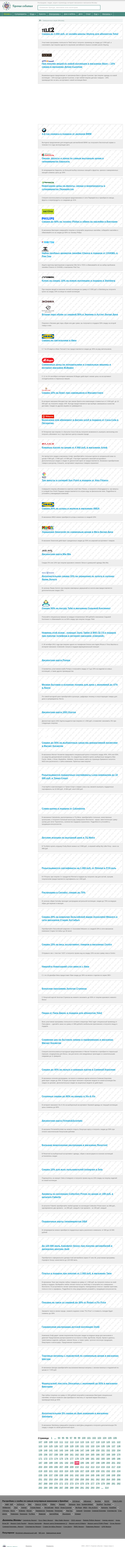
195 (82, 1441)
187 (40, 1441)
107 (40, 1420)
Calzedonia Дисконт (30, 1498)
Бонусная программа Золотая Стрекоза (64, 966)
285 (51, 1465)
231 (103, 1449)
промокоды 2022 (94, 1528)
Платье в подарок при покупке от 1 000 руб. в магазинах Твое (77, 1251)
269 (51, 1461)
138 (118, 1424)
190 (56, 1441)
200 (108, 1441)
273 (72, 1461)
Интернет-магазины (32, 1535)
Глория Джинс (35, 1485)
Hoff (11, 1482)
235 (40, 1453)
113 (72, 1420)
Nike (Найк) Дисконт (62, 1498)
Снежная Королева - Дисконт (13, 1504)
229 (92, 1449)
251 (40, 1457)
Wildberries (6, 1485)
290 (77, 1465)
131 (82, 1424)
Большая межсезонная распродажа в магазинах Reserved (74, 1123)
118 (98, 1420)
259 (82, 1457)
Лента (12, 1489)
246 (98, 1453)
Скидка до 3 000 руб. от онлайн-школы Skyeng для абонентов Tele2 (80, 34)
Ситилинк (87, 1489)
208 (66, 1445)
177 (72, 1436)
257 (72, 1457)
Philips (53, 1482)
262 (98, 1457)
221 (51, 1449)
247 (103, 1453)
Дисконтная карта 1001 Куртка (59, 690)
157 (51, 1432)
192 (66, 1441)
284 (45, 1465)
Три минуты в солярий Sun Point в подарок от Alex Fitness (75, 465)
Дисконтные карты (31, 1538)
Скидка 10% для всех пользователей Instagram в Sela (72, 1147)
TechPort (100, 1482)
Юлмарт (78, 1492)
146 (77, 1428)
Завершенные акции (53, 1511)
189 (51, 1441)
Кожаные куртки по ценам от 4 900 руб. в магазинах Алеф (74, 436)
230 (98, 1449)
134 (98, 1424)
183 (103, 1436)
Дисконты (29, 1524)
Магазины (106, 14)
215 (103, 1445)
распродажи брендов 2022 (108, 1528)
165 (92, 1432)
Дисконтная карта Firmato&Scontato (62, 1098)
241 (72, 1453)
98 (75, 1416)
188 (45, 1441)
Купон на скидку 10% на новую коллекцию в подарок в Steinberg (78, 277)
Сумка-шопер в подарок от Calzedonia (63, 786)
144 (66, 1428)
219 (40, 1449)
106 (115, 1416)
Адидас (24, 1485)
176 (66, 1436)
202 (118, 1441)
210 (77, 1445)
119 (103, 1420)
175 (61, 1436)
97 (71, 1416)
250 (118, 1453)
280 (108, 1461)
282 (118, 1461)
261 (92, 1457)
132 (87, 1424)
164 (87, 1432)
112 (66, 1420)
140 (45, 1428)
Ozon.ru (38, 1482)
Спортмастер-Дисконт (33, 1504)
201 (113, 1441)
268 (45, 1461)
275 (82, 1461)
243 (82, 1453)
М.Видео (22, 1489)
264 (108, 1457)
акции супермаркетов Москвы (103, 1526)
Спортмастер (112, 1489)
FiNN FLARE (117, 1479)
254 (56, 1457)
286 (56, 1465)
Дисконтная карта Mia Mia (56, 536)
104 (104, 1416)
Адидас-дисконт (108, 1498)
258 (77, 1457)
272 (66, 1461)
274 (77, 1461)
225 (72, 1449)
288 (66, 1465)
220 (45, 1449)
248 (108, 1453)
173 (51, 1436)
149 (92, 1428)
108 (45, 1420)
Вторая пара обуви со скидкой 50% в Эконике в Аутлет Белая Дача (80, 308)
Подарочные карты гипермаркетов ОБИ (64, 1199)
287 (61, 1465)
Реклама (49, 1528)
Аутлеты (28, 1526)
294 (98, 1465)
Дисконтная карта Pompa (56, 638)
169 (113, 1432)
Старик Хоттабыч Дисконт (52, 1504)
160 (66, 1432)
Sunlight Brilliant (87, 1482)
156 (45, 1432)
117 (92, 1420)
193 (72, 1441)
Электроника (54, 14)
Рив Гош (69, 1489)
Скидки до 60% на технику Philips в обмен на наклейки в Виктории (79, 219)
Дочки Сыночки (65, 1485)
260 (87, 1457)
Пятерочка (58, 1489)
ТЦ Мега (32, 1492)
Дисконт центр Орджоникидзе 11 (55, 1501)
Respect (62, 1482)
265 (113, 1457)
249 (113, 1453)
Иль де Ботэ (93, 1485)
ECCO (107, 1479)
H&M (7, 1482)
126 (56, 1424)
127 (61, 1424)
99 (79, 1416)
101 (89, 1416)
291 (82, 1465)
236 (45, 1453)
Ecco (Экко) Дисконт (46, 1498)
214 (98, 1445)
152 (108, 1428)
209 (72, 1445)
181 (92, 1436)
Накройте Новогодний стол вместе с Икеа (65, 944)
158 (56, 1432)
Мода (32, 14)
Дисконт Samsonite (35, 1501)
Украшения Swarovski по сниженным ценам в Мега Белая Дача (77, 514)
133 (92, 1424)
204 (45, 1445)
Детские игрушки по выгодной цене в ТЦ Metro (68, 815)
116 (87, 1420)
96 (67, 1416)
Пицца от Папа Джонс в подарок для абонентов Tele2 (72, 991)
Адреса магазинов (31, 1531)
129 (72, 1424)
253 (51, 1457)
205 (51, 1445)
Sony (78, 1482)
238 (56, 1453)
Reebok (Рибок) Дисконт (91, 1498)
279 (103, 1461)
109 (51, 1420)
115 (82, 1420)
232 (108, 1449)
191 (61, 1441)
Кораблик (112, 1485)
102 (94, 1416)
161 (72, 1432)
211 (82, 1445)
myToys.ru (20, 1482)
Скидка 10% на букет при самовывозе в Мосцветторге (72, 382)
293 (92, 1465)
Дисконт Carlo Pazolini (18, 1501)
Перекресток (40, 1489)
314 (107, 1465)
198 (98, 1441)
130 (77, 1424)
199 (103, 1441)
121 (113, 1420)
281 (113, 1461)
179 (82, 1436)
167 (103, 1432)
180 (87, 1436)
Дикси (57, 1485)
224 (66, 1449)
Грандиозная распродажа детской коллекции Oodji (71, 1304)
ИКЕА (85, 1485)
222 (56, 1449)
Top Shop (107, 1482)
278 (98, 1461)
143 (61, 1428)
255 (61, 1457)
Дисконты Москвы (12, 1498)
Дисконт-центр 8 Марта (77, 1501)
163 (82, 1432)
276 (87, 1461)
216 (108, 1445)
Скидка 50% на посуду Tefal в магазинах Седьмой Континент (76, 586)
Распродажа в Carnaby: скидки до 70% (63, 870)
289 (72, 1465)
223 (61, 1449)
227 (82, 1449)
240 (66, 1453)
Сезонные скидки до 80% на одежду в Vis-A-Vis (68, 1074)
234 (118, 1449)
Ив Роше (78, 1485)
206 (56, 1445)
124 (45, 1424)
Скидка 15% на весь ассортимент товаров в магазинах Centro (77, 922)
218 (118, 1445)
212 (87, 1445)
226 (77, 1449)
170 (118, 1432)
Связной (79, 1489)
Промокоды (50, 1524)
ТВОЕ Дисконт (79, 1504)
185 (113, 1436)
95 (63, 1416)
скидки (91, 1526)
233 (113, 1449)
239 (61, 1453)
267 (40, 1461)
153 (113, 1428)
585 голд (41, 1511)
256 (66, 1457)
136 (108, 1424)
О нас (48, 1531)
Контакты (49, 1533)
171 (40, 1436)
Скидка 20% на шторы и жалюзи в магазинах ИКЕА (71, 492)
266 (118, 1457)
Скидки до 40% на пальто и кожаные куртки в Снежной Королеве (79, 1047)
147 (82, 1428)
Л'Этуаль (6, 1489)
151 (103, 1428)
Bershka (98, 1479)
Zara (15, 1485)
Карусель (104, 1485)
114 (77, 1420)
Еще (95, 14)
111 (61, 1420)
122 (118, 1420)
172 (45, 1436)
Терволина (14, 1492)
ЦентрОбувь (53, 1492)
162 (77, 1432)
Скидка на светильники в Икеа (59, 332)
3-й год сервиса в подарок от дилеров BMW (67, 134)
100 (84, 1416)
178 (77, 1436)
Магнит (29, 1489)
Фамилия (42, 1492)
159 (61, 1432)
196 (87, 1441)
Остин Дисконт (115, 1501)
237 (51, 1453)
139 (40, 1428)
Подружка (49, 1489)
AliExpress (87, 1479)
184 (108, 1436)
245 (92, 1453)
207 (61, 1445)
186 (118, 1436)
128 (66, 1424)
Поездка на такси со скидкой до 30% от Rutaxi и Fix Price (74, 1280)
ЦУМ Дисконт (106, 1504)
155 (40, 1432)
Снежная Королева (99, 1489)
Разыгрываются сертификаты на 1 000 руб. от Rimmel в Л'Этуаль (79, 846)
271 (61, 1461)
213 (92, 1445)
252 (45, 1457)
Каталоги (28, 1528)
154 (118, 1428)
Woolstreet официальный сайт (26, 1511)
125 (51, 1424)
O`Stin (44, 1482)
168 (108, 1432)
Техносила (23, 1492)
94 (59, 1416)
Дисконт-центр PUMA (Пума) (98, 1501)
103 (99, 1416)
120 (108, 1420)
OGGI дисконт (76, 1498)
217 (113, 1445)
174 (56, 1436)
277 (92, 1461)
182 (98, 1436)
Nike (29, 1482)
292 (87, 1465)
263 (103, 1457)
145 (72, 1428)
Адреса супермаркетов (33, 1533)
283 (40, 1465)
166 (98, 1432)
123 (40, 1424)
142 (56, 1428)
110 (56, 1420)
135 (103, 1424)
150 (98, 1428)
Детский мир (48, 1485)
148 (87, 1428)
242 (77, 1453)
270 (56, 1461)
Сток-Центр (67, 1504)
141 (51, 1428)
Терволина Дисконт (93, 1504)
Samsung (72, 1482)
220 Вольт (76, 1479)
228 (87, 1449)
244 (87, 1453)
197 (92, 1441)
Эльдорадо (66, 1492)
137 (113, 1424)
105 (110, 1416)
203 (40, 1445)
